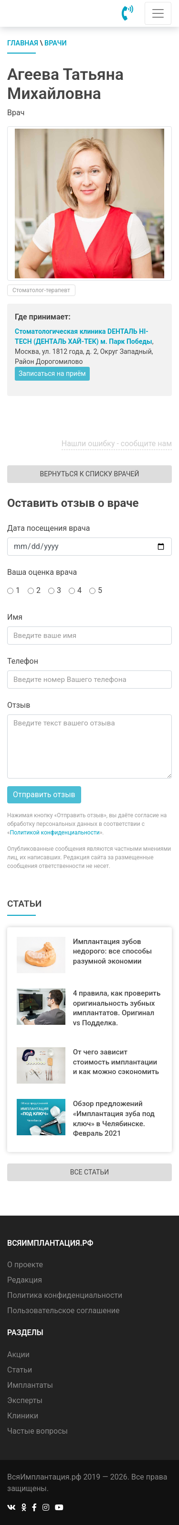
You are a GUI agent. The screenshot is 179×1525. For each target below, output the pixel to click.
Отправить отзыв (44, 794)
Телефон (22, 661)
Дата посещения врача (48, 528)
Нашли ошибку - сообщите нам (117, 443)
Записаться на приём (52, 373)
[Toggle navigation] (158, 13)
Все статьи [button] (89, 1172)
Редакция (24, 1279)
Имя (14, 617)
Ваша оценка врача (42, 572)
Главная (22, 43)
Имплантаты (30, 1385)
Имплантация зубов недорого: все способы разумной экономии (112, 951)
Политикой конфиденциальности (55, 832)
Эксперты (24, 1400)
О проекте (25, 1264)
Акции (18, 1354)
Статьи (19, 1369)
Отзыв (18, 705)
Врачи (55, 43)
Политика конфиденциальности (64, 1295)
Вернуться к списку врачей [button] (89, 474)
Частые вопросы (37, 1431)
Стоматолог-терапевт (41, 290)
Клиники (22, 1415)
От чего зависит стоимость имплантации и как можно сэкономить (116, 1062)
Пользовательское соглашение (63, 1310)
